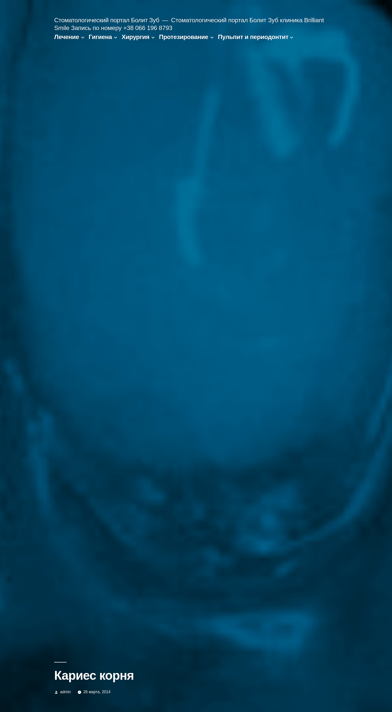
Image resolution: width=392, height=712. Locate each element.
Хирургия (135, 37)
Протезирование (183, 37)
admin (65, 692)
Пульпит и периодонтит (253, 37)
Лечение (66, 37)
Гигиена (100, 37)
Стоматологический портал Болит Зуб (106, 20)
